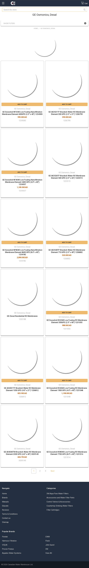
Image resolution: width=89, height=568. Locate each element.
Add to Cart (22, 104)
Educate (5, 506)
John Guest (49, 545)
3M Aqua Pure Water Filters (57, 493)
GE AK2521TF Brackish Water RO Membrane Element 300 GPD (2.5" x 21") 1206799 (66, 113)
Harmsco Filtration (9, 541)
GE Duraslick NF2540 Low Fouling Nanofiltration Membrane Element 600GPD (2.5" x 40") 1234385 (22, 113)
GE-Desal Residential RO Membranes (22, 316)
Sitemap (5, 522)
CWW (47, 537)
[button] (85, 23)
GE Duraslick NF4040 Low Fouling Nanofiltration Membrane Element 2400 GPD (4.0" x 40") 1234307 (22, 182)
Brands (5, 498)
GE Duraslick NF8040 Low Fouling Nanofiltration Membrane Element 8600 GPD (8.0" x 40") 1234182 (22, 252)
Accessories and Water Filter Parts (60, 498)
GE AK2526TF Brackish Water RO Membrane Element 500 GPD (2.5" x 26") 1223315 (66, 177)
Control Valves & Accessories (58, 502)
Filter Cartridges (53, 510)
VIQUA (4, 545)
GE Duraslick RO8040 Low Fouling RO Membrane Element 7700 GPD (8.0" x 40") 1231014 (67, 453)
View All (48, 553)
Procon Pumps (8, 549)
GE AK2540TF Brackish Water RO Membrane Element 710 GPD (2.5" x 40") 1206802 (66, 251)
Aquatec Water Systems (11, 553)
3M (46, 549)
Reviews (5, 510)
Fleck (47, 541)
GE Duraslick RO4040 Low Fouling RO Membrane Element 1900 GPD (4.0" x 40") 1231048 (67, 389)
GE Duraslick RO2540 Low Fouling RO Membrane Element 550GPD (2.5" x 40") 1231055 (67, 321)
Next (54, 471)
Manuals (5, 502)
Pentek (5, 537)
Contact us (6, 518)
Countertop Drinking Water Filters (60, 506)
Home (4, 493)
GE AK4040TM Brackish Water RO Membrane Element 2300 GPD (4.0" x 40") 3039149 (22, 453)
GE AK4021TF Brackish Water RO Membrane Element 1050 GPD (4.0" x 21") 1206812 (22, 389)
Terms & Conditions (10, 514)
